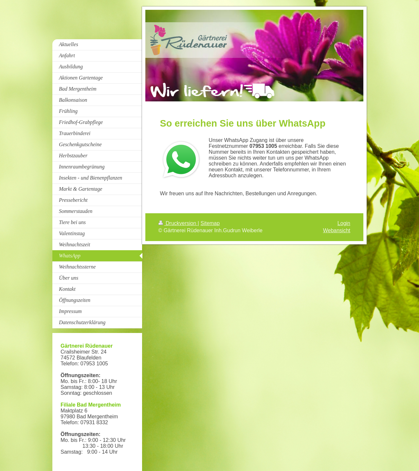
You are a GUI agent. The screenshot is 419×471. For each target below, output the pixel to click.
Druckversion (178, 223)
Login (343, 223)
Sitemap (210, 223)
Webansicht (336, 230)
